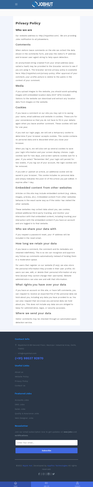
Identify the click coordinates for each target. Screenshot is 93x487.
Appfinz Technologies (57, 466)
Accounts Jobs (22, 400)
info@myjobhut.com (27, 353)
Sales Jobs (20, 409)
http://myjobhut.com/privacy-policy (38, 73)
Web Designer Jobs (24, 418)
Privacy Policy (21, 381)
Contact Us (20, 386)
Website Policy (22, 376)
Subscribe (46, 450)
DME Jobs (20, 404)
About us (19, 372)
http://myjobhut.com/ (49, 36)
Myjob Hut (27, 466)
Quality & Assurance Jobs (27, 413)
